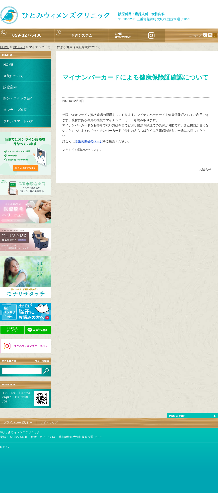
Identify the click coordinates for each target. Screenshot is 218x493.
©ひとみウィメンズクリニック (20, 432)
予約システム (81, 35)
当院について (13, 76)
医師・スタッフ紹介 (18, 98)
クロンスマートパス (18, 121)
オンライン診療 (15, 110)
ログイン (5, 447)
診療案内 (10, 87)
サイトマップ (49, 422)
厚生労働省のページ (89, 141)
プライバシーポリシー (18, 422)
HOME (8, 64)
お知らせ (205, 169)
